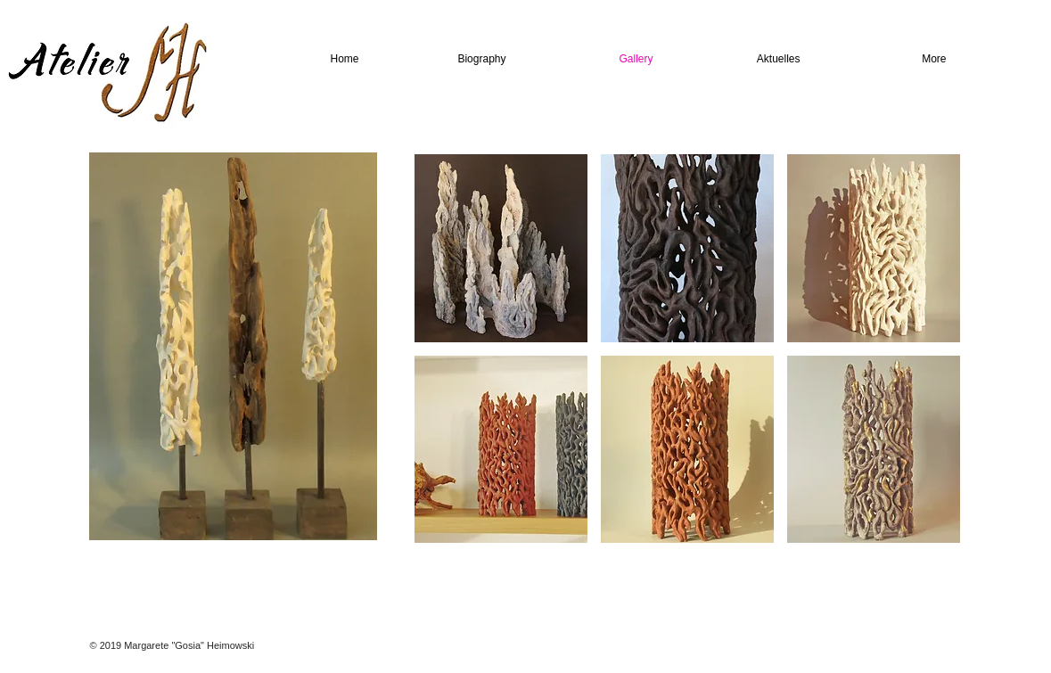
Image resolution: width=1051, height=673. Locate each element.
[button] (501, 248)
